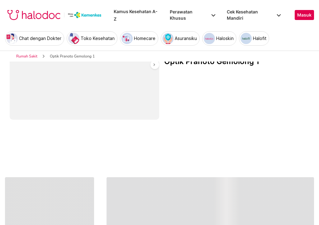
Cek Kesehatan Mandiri (254, 15)
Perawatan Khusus (193, 15)
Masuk (304, 15)
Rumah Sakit (26, 56)
